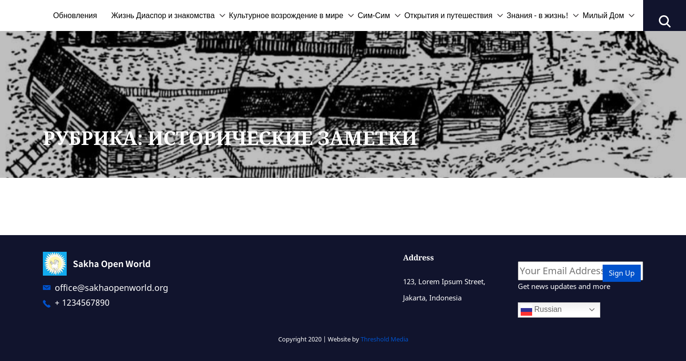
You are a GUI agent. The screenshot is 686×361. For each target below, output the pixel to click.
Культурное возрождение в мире (286, 15)
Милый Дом (603, 15)
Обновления (75, 15)
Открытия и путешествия (448, 15)
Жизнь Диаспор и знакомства (163, 15)
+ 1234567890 (82, 302)
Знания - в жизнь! (537, 15)
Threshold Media (384, 339)
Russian (541, 310)
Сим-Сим (374, 15)
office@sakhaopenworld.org (111, 287)
